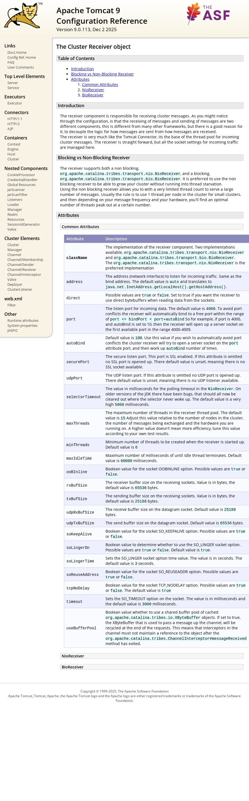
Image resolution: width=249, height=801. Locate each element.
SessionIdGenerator (23, 224)
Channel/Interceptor (24, 274)
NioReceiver (93, 89)
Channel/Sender (20, 264)
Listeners (14, 199)
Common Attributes (100, 84)
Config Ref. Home (21, 57)
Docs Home (16, 52)
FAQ (10, 62)
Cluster (13, 159)
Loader (13, 204)
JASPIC (12, 330)
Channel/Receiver (21, 269)
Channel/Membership (25, 259)
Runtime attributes (23, 320)
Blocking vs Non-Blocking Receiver (102, 74)
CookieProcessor (21, 174)
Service (13, 87)
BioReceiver (93, 95)
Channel (14, 254)
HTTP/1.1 (14, 118)
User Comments (20, 67)
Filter (11, 305)
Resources (15, 219)
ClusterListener (19, 289)
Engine (12, 149)
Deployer (14, 284)
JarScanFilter (17, 194)
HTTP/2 (13, 123)
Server (12, 82)
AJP (10, 128)
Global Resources (21, 184)
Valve (11, 229)
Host (11, 154)
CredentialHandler (22, 179)
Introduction (82, 68)
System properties (22, 325)
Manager (14, 209)
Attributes (80, 79)
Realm (12, 214)
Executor (14, 103)
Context (14, 144)
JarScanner (16, 189)
